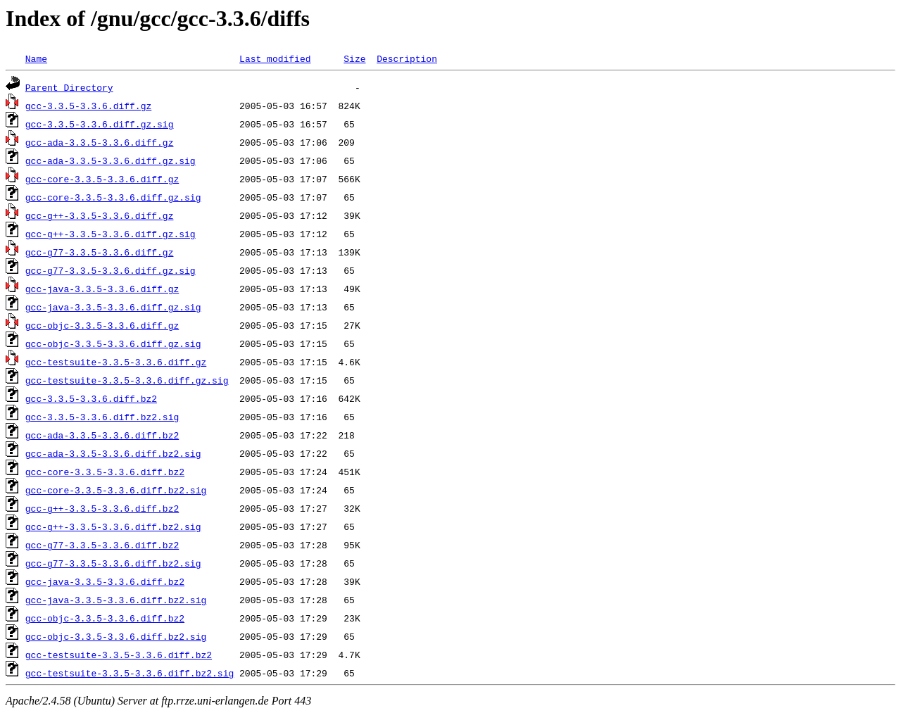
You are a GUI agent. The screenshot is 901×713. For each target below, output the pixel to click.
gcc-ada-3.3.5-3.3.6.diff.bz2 (102, 435)
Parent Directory (69, 87)
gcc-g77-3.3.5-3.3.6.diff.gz (99, 252)
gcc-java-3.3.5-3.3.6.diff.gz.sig (113, 307)
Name (36, 58)
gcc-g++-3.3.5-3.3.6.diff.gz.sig (110, 233)
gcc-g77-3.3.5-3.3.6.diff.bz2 (102, 544)
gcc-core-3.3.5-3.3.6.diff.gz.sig (113, 197)
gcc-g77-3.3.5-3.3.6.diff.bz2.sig (113, 563)
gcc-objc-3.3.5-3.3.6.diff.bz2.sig (115, 636)
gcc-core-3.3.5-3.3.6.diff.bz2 (104, 471)
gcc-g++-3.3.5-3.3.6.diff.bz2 (102, 508)
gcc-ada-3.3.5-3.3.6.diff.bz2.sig (113, 453)
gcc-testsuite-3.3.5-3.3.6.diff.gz (115, 361)
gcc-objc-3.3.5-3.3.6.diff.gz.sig (113, 343)
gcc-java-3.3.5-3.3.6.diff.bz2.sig (115, 599)
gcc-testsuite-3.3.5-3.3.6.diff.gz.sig (127, 380)
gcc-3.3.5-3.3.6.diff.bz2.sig (102, 416)
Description (407, 58)
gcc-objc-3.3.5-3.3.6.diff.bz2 (104, 618)
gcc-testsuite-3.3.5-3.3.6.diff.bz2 (118, 654)
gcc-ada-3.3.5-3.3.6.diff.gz (99, 142)
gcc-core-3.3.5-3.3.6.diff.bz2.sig (115, 490)
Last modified (274, 58)
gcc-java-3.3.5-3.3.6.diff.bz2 (104, 581)
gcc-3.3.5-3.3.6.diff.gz (88, 105)
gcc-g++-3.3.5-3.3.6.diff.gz (99, 215)
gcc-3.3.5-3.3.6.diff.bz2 (91, 398)
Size (354, 58)
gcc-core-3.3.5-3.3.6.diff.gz (102, 178)
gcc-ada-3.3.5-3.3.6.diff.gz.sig (110, 160)
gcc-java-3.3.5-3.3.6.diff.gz (102, 288)
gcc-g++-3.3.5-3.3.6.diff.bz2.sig (113, 526)
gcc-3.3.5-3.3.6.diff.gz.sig (99, 124)
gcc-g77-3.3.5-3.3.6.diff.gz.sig (110, 270)
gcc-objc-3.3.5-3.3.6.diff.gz (102, 325)
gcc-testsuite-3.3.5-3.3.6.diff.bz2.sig (129, 673)
